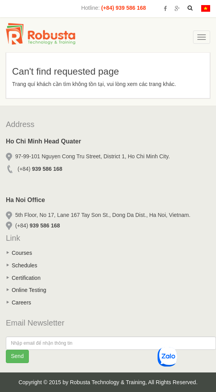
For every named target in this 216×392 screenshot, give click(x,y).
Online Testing (29, 290)
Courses (22, 253)
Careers (21, 302)
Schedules (24, 265)
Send (17, 356)
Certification (26, 278)
